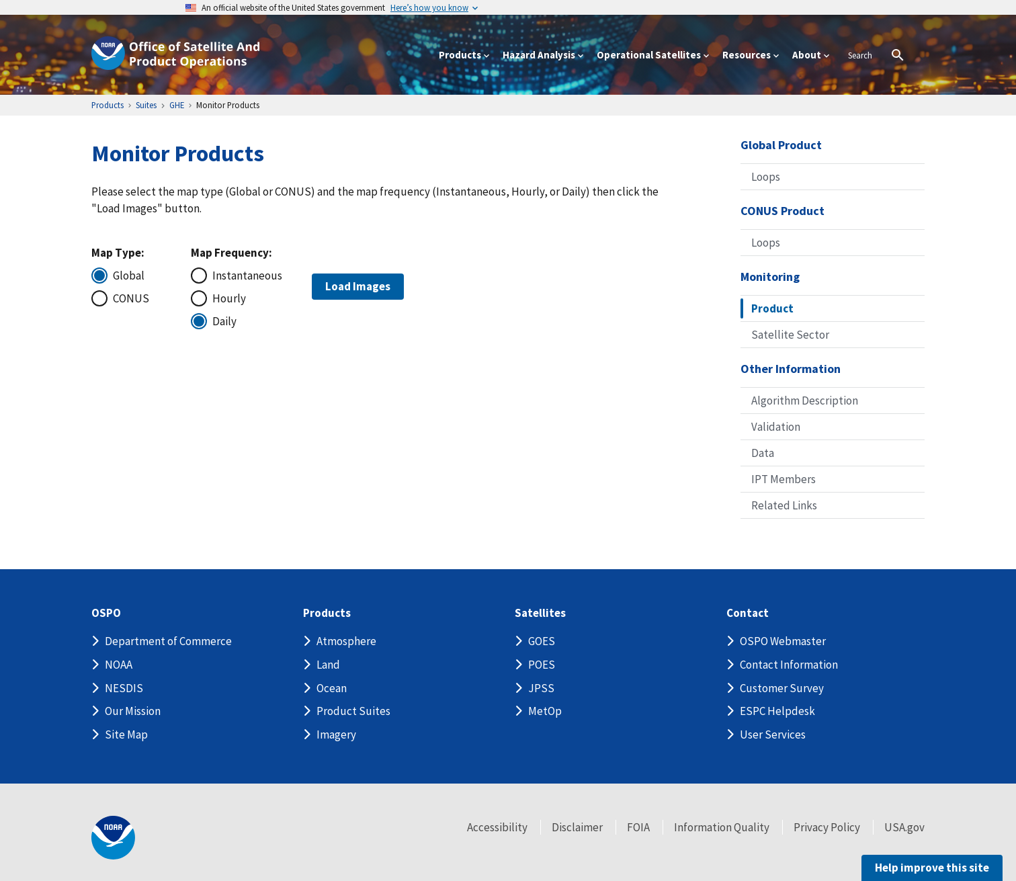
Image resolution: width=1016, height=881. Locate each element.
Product (772, 308)
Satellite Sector (790, 334)
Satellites (540, 613)
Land (328, 664)
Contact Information (789, 664)
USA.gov (904, 827)
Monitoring (770, 276)
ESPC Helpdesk (777, 711)
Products (327, 613)
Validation (775, 426)
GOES (541, 641)
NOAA (118, 664)
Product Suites (353, 711)
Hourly (229, 298)
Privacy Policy (827, 827)
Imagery (336, 734)
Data (762, 453)
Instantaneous (246, 275)
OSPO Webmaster (783, 641)
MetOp (545, 711)
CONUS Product (782, 210)
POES (541, 664)
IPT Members (783, 479)
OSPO (106, 613)
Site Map (126, 734)
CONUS (131, 298)
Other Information (790, 368)
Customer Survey (782, 688)
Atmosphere (346, 641)
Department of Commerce (168, 641)
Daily (224, 321)
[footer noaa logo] (113, 837)
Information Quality (721, 827)
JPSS (541, 688)
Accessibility (497, 827)
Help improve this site (932, 867)
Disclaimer (577, 827)
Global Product (781, 145)
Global (128, 275)
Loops (765, 176)
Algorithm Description (804, 400)
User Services (773, 734)
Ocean (331, 688)
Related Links (784, 505)
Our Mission (133, 711)
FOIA (638, 827)
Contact (747, 613)
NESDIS (124, 688)
